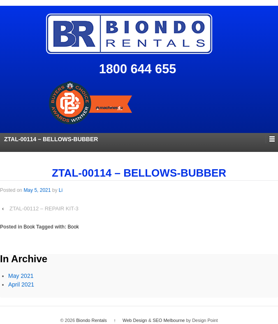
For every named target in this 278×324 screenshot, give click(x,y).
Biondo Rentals (91, 320)
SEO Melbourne (169, 320)
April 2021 (21, 284)
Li (61, 190)
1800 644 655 (137, 69)
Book (29, 227)
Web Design (135, 320)
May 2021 (20, 276)
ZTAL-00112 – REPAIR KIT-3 (44, 208)
